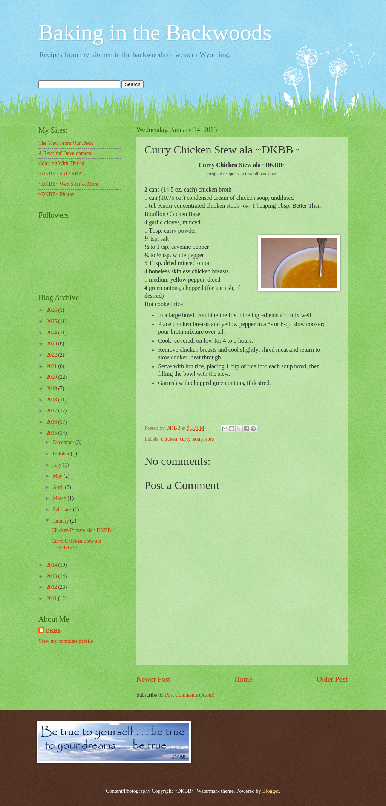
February (63, 509)
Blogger (270, 791)
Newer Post (153, 679)
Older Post (332, 679)
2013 (52, 576)
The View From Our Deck (65, 143)
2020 (52, 377)
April (59, 487)
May (58, 476)
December (64, 442)
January (61, 521)
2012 (52, 587)
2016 (52, 422)
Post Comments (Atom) (189, 695)
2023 (52, 343)
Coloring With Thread (61, 163)
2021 (52, 366)
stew (210, 439)
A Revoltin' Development (64, 153)
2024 (52, 333)
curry (185, 439)
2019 (52, 388)
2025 (52, 321)
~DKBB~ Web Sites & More (68, 184)
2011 (52, 598)
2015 (52, 433)
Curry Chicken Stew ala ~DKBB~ (76, 544)
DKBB (53, 631)
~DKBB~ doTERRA (60, 173)
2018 (52, 400)
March (60, 498)
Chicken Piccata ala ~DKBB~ (82, 530)
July (58, 465)
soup (198, 439)
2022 (52, 355)
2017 (52, 411)
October (62, 454)
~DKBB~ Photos (56, 194)
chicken (169, 439)
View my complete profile (65, 641)
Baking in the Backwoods (154, 32)
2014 (52, 565)
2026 (52, 310)
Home (243, 679)
